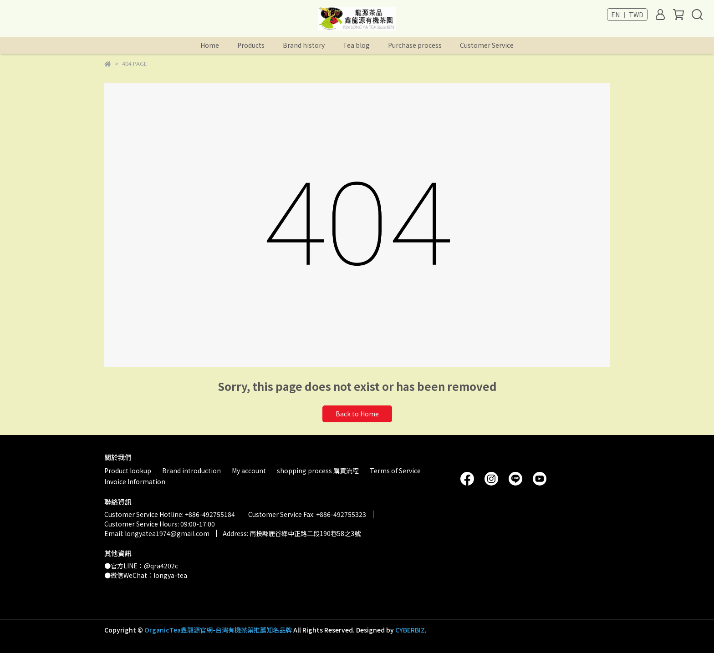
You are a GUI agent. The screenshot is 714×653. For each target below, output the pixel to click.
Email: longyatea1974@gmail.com (156, 533)
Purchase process (415, 45)
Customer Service (487, 45)
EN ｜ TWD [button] (627, 14)
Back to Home (357, 413)
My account (249, 470)
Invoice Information (134, 481)
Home (209, 45)
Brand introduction (191, 470)
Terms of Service (395, 470)
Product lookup (127, 470)
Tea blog (356, 45)
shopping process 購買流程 (318, 470)
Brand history (304, 45)
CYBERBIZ (410, 629)
